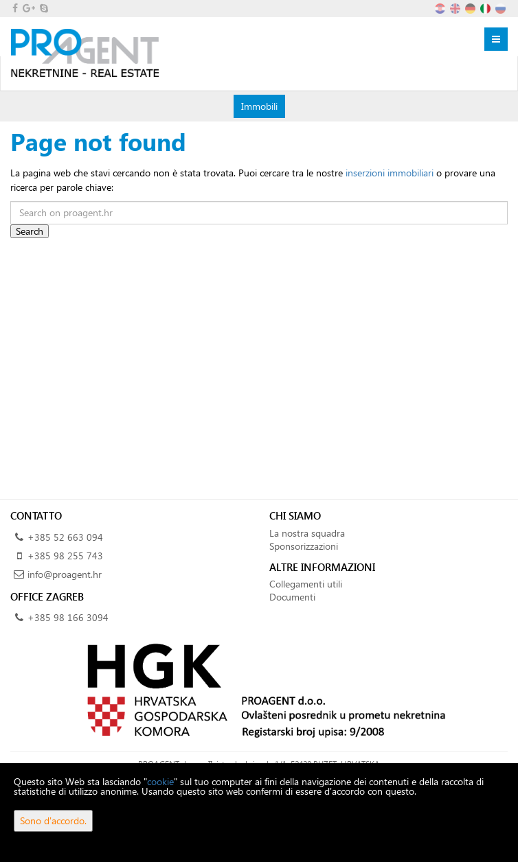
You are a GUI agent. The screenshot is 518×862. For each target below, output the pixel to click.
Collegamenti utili (305, 583)
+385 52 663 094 (65, 537)
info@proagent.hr (64, 574)
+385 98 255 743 (65, 555)
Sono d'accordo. (53, 820)
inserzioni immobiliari (389, 172)
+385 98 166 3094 (68, 617)
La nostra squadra (307, 532)
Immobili (259, 106)
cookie (160, 781)
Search (29, 230)
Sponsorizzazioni (303, 545)
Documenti (292, 596)
